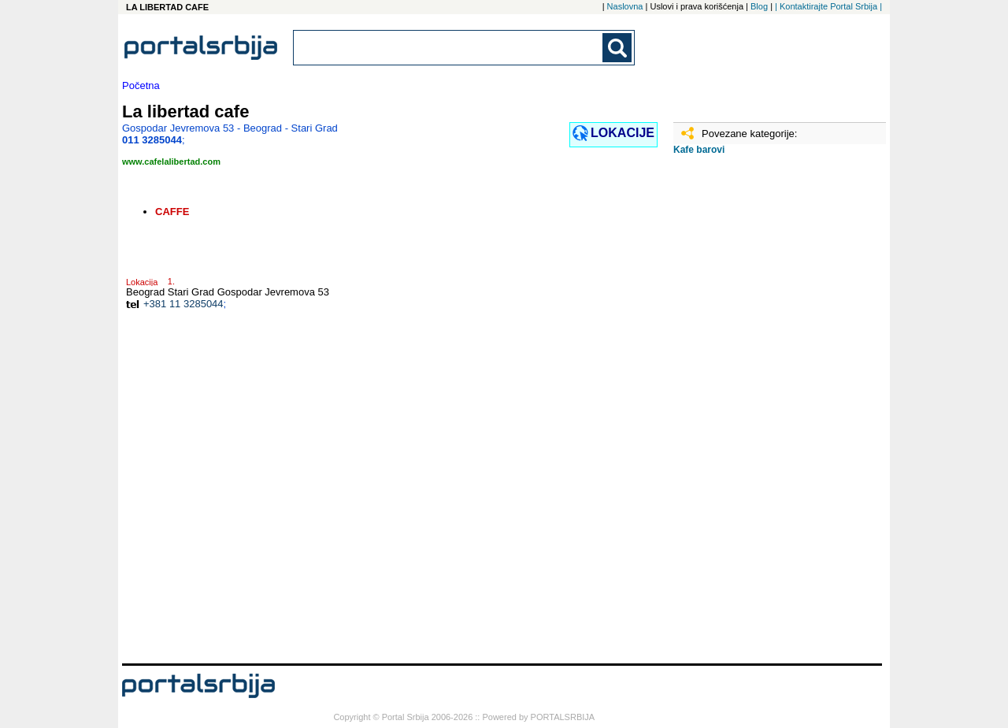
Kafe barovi (698, 149)
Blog (759, 6)
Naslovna (625, 6)
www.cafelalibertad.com (171, 161)
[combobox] (448, 47)
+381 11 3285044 (183, 304)
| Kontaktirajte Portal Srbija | (828, 6)
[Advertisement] (752, 415)
